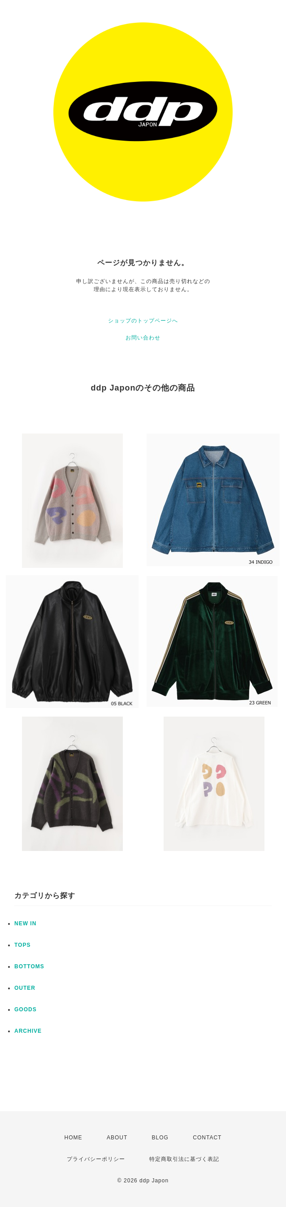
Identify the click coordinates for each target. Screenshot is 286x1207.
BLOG (160, 1137)
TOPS (22, 945)
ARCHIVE (28, 1031)
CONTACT (207, 1137)
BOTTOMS (29, 966)
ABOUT (117, 1137)
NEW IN (25, 923)
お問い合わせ (143, 338)
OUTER (24, 988)
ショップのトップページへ (143, 321)
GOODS (25, 1009)
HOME (73, 1137)
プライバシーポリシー (96, 1159)
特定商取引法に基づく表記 (184, 1159)
